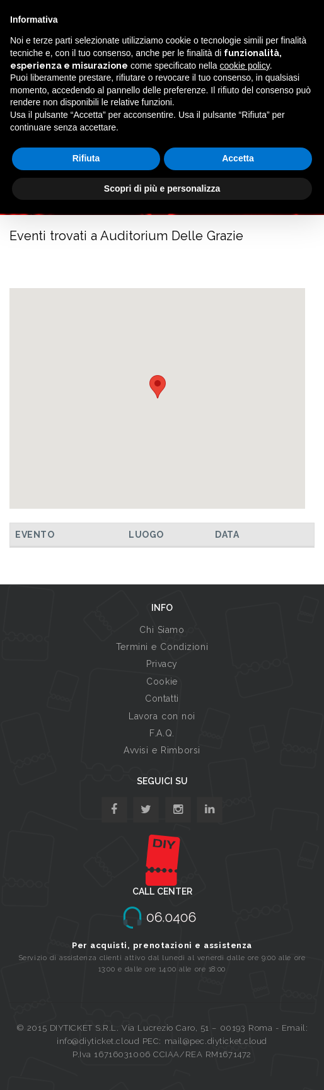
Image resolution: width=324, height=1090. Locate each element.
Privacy (162, 664)
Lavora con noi (162, 716)
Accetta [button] (238, 158)
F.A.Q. (161, 733)
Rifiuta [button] (86, 158)
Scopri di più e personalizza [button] (162, 188)
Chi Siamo (161, 630)
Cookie (161, 681)
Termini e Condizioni (162, 647)
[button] (157, 386)
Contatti (161, 698)
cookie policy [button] (245, 66)
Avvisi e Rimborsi (162, 750)
